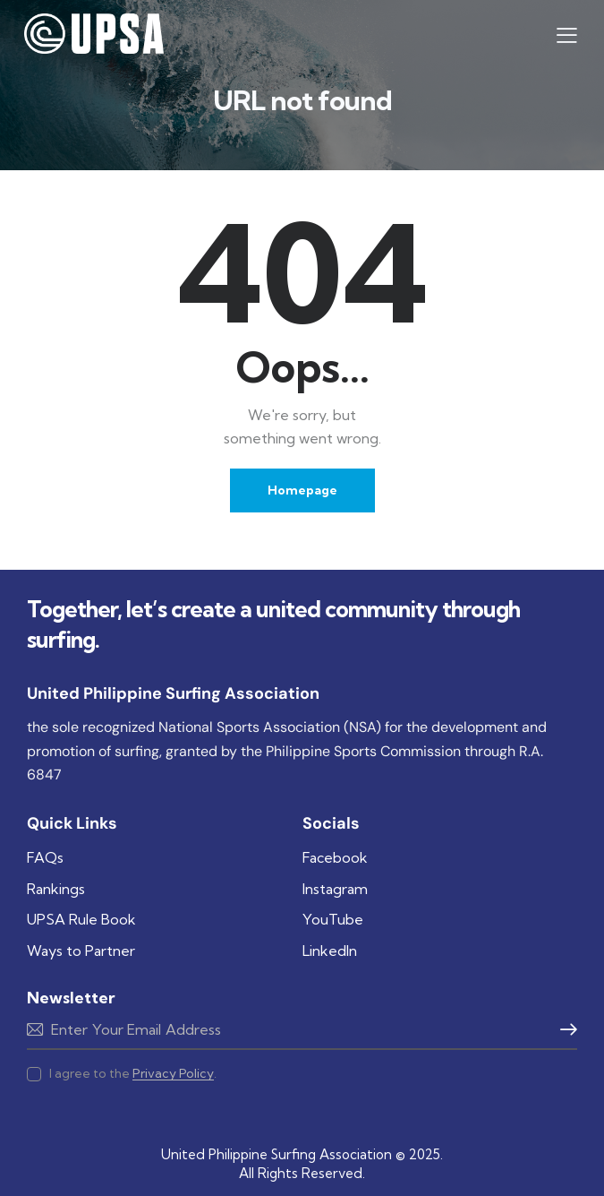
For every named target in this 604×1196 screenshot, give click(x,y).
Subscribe (302, 1029)
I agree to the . (133, 1073)
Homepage (302, 490)
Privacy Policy (173, 1073)
